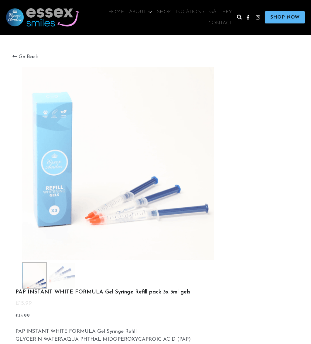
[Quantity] (242, 239)
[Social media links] (248, 17)
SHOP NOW (284, 17)
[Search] (239, 17)
